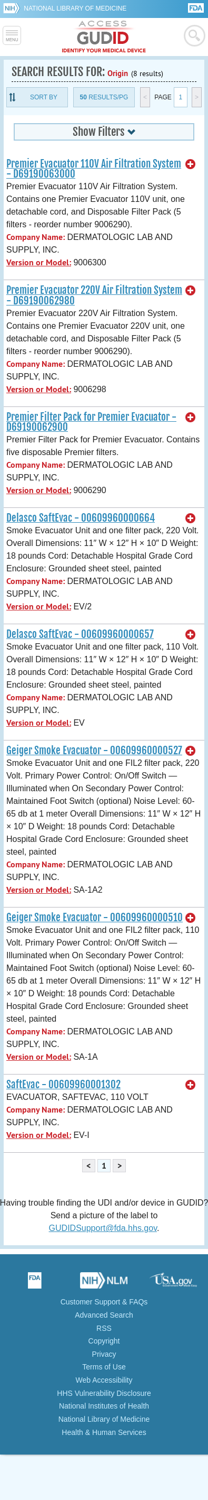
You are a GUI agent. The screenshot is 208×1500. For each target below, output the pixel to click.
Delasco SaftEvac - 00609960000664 (80, 518)
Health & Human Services (104, 1432)
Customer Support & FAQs (104, 1302)
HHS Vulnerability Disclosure (104, 1393)
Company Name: (35, 237)
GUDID (104, 37)
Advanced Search (104, 1315)
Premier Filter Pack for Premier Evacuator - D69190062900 (91, 422)
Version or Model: (38, 262)
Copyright (104, 1341)
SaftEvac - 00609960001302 (63, 1084)
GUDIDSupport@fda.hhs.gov (103, 1228)
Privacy (104, 1354)
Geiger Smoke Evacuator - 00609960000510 (94, 917)
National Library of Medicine (75, 8)
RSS (104, 1328)
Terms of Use (103, 1367)
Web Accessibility (104, 1380)
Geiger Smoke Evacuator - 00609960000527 (94, 750)
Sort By (43, 97)
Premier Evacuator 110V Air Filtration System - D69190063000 (93, 169)
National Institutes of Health (104, 1406)
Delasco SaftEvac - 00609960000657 (80, 634)
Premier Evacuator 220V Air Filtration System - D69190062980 (94, 295)
